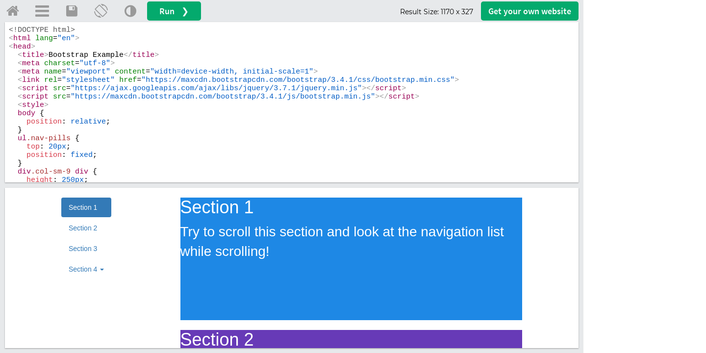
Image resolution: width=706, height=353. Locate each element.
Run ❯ (174, 11)
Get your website (529, 11)
